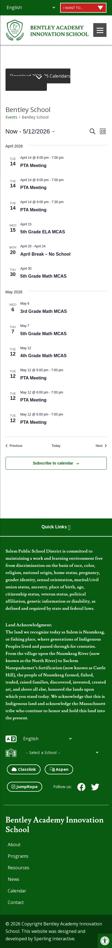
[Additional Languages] (31, 7)
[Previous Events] (14, 446)
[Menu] (99, 30)
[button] (105, 941)
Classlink (24, 769)
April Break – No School (45, 254)
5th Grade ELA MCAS (42, 232)
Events (11, 117)
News (13, 879)
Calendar (17, 891)
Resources (18, 868)
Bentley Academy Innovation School (54, 825)
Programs (18, 856)
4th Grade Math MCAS (43, 355)
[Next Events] (101, 446)
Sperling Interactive (54, 939)
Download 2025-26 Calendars (40, 76)
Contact (16, 902)
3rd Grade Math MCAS (43, 311)
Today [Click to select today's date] (56, 446)
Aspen (58, 769)
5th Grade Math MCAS (43, 276)
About (14, 845)
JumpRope (25, 786)
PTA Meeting (33, 165)
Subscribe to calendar (53, 463)
